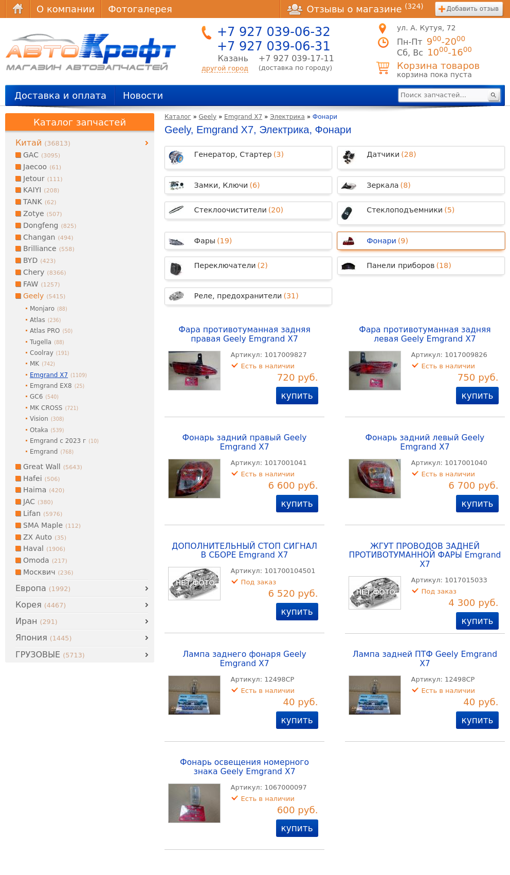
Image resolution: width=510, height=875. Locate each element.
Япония (43, 637)
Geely (208, 116)
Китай (42, 143)
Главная (17, 9)
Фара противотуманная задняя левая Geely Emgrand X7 (424, 334)
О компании (66, 9)
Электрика (287, 116)
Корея (40, 605)
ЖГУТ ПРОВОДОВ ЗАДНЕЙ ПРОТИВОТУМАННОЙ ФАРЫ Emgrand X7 (425, 555)
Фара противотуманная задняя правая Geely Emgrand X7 (244, 334)
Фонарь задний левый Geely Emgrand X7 (425, 442)
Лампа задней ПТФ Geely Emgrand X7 (425, 659)
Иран (36, 621)
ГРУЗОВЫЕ (50, 654)
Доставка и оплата (60, 95)
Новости (143, 95)
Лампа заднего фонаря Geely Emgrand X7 (244, 659)
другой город (225, 68)
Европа (42, 588)
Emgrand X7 (243, 116)
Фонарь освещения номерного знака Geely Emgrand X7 (244, 767)
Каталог (178, 116)
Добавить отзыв (473, 8)
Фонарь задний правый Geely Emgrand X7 (245, 442)
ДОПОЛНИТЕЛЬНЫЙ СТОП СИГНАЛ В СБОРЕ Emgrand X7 (244, 551)
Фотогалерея (140, 9)
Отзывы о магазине (355, 8)
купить (297, 395)
